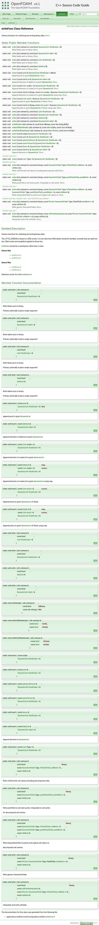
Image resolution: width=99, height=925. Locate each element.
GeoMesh (86, 202)
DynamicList (43, 47)
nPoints (55, 131)
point (25, 73)
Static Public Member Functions (76, 26)
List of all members (92, 26)
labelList (41, 66)
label (51, 53)
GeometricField (54, 165)
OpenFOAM (21, 3)
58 (16, 274)
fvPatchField (71, 165)
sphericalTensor (29, 140)
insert (14, 73)
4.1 (38, 4)
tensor (25, 146)
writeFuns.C (16, 258)
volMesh (80, 165)
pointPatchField (72, 177)
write (14, 47)
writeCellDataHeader (20, 127)
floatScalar (54, 47)
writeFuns (11, 23)
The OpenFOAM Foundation (25, 7)
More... (48, 36)
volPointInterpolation (56, 214)
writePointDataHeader (21, 131)
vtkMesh (15, 168)
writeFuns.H (16, 255)
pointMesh (84, 177)
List (39, 60)
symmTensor (28, 143)
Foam (3, 23)
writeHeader (17, 124)
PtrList (51, 202)
